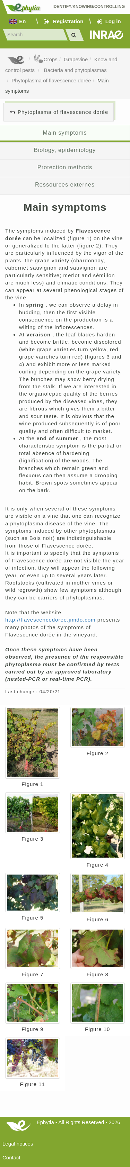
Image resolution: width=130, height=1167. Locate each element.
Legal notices (17, 1144)
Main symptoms (65, 132)
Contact (11, 1157)
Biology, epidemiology (65, 150)
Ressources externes (65, 184)
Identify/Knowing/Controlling (88, 6)
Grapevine (76, 59)
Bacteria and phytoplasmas (75, 70)
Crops (45, 59)
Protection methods (65, 167)
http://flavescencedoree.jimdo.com (51, 620)
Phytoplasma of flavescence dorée (51, 80)
